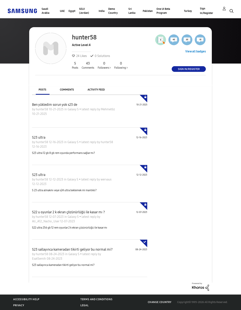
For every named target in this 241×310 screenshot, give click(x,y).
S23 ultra (38, 137)
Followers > (104, 65)
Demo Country (113, 11)
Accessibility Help (26, 299)
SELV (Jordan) (84, 11)
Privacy (18, 305)
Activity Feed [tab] (96, 89)
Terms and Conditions (96, 299)
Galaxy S (73, 109)
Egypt (72, 11)
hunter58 (42, 109)
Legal (84, 305)
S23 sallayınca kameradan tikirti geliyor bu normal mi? (72, 249)
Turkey (188, 11)
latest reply (89, 109)
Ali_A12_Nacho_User (46, 221)
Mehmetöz (108, 109)
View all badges (195, 51)
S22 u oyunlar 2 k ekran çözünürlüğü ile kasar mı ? (68, 212)
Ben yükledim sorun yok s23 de (54, 105)
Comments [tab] (67, 89)
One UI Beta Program (163, 11)
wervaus (106, 179)
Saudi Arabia (45, 11)
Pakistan (148, 11)
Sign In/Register (206, 11)
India (101, 11)
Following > (121, 65)
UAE (62, 11)
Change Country (160, 302)
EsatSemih (39, 258)
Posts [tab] (42, 89)
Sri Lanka (131, 11)
